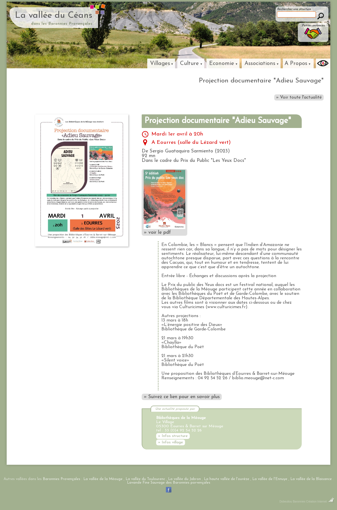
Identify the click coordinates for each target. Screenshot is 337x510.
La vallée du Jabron (184, 479)
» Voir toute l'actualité (299, 97)
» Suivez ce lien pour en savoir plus (182, 397)
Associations (259, 63)
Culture (189, 63)
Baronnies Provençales (61, 479)
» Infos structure (173, 436)
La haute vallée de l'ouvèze (226, 479)
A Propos (295, 63)
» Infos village (170, 442)
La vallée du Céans (54, 15)
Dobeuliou (285, 501)
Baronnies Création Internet (313, 501)
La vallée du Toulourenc (145, 479)
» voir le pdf (164, 202)
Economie (221, 63)
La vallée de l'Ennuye (269, 479)
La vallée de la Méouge (103, 479)
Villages (160, 63)
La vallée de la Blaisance (311, 479)
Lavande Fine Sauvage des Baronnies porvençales (168, 482)
